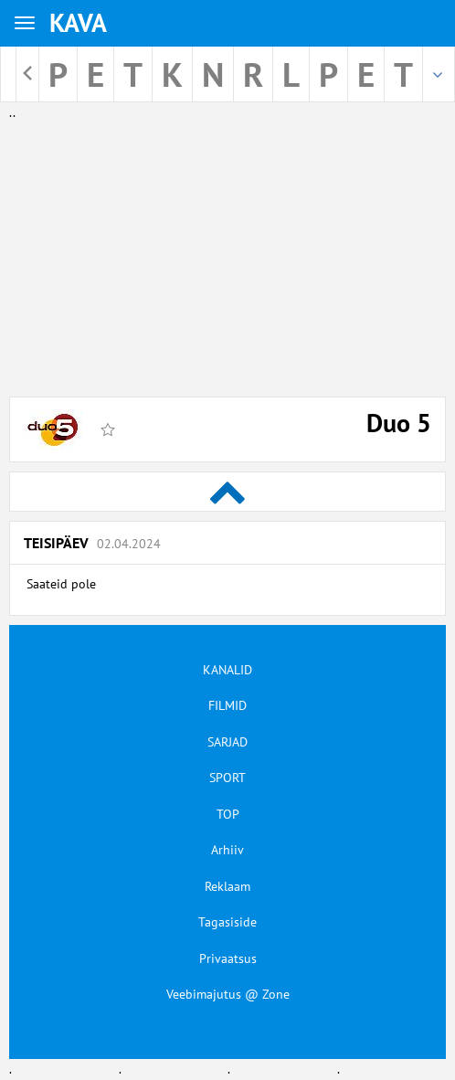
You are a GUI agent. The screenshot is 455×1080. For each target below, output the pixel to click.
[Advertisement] (227, 250)
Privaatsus (228, 958)
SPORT (227, 777)
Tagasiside (227, 922)
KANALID (227, 669)
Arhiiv (227, 849)
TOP (228, 814)
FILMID (227, 705)
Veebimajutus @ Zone (228, 994)
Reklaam (227, 886)
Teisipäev (92, 543)
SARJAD (227, 742)
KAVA (78, 22)
